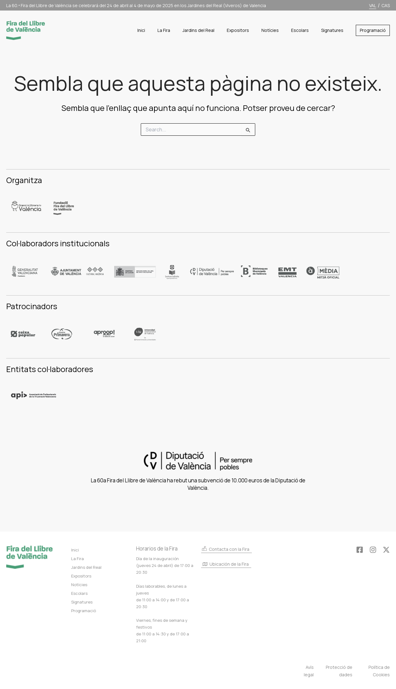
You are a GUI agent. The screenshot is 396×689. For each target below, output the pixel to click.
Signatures (82, 602)
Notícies (79, 584)
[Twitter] (386, 549)
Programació (83, 610)
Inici (75, 550)
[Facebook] (359, 549)
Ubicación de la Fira (226, 564)
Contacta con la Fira (225, 549)
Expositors (81, 576)
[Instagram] (373, 549)
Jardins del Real (86, 567)
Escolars (79, 593)
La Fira (77, 558)
